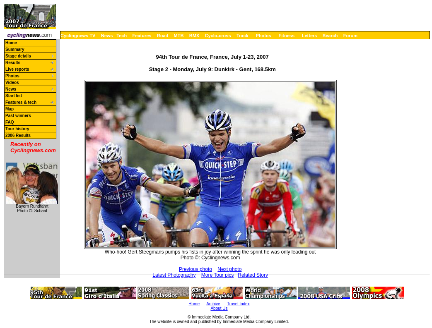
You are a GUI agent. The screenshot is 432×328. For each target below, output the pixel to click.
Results (12, 62)
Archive (213, 304)
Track (243, 35)
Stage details (18, 56)
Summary (14, 49)
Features (142, 35)
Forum (350, 35)
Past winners (18, 115)
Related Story (253, 275)
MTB (179, 35)
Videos (12, 82)
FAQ (9, 122)
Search (330, 35)
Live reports (17, 69)
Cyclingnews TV (77, 35)
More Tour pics (217, 275)
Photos (263, 35)
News (107, 35)
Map (9, 109)
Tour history (17, 129)
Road (163, 35)
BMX (194, 35)
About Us (218, 308)
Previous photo (195, 269)
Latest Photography (173, 275)
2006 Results (18, 135)
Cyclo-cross (218, 35)
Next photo (229, 269)
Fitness (286, 35)
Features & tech (20, 102)
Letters (309, 35)
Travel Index (238, 304)
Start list (13, 95)
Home (11, 43)
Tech (121, 35)
